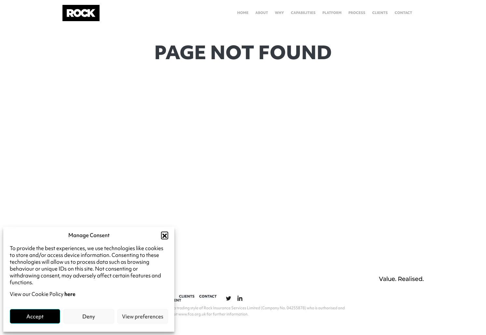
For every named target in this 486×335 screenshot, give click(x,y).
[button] (164, 235)
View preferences (142, 316)
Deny (88, 316)
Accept (35, 316)
